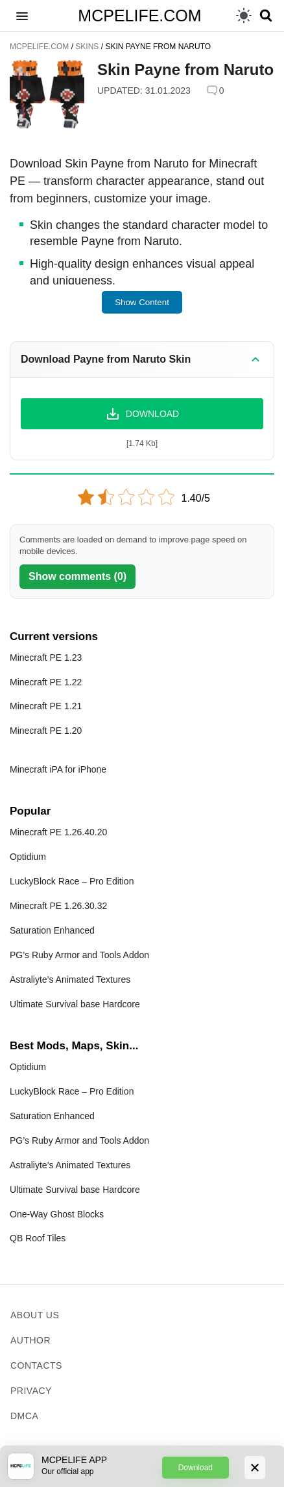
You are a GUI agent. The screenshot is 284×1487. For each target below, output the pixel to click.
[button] (22, 15)
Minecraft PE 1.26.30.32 (58, 906)
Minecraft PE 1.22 (46, 682)
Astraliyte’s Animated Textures (70, 979)
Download (195, 1467)
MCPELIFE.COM (139, 15)
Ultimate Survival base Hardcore (75, 1004)
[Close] (254, 1467)
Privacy (31, 1390)
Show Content (142, 302)
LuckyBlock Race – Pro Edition (72, 881)
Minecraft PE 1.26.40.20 (58, 832)
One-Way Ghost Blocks (57, 1214)
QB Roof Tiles (37, 1238)
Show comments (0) (77, 576)
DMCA (24, 1416)
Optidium (28, 856)
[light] (244, 15)
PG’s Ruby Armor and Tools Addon (79, 955)
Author (30, 1340)
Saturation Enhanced (52, 930)
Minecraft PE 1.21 (46, 706)
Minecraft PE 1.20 (46, 730)
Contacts (36, 1365)
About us (34, 1315)
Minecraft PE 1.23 (46, 657)
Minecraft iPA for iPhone (58, 769)
